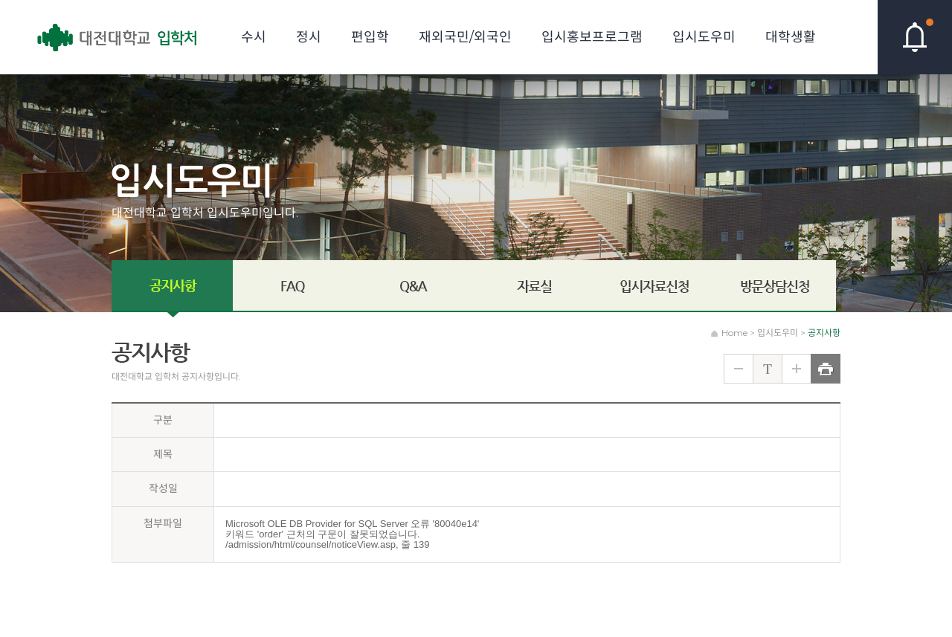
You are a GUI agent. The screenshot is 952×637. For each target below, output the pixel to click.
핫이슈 (915, 37)
